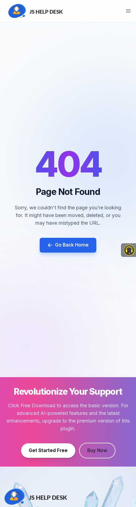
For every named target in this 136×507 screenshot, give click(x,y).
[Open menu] (128, 11)
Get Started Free (48, 450)
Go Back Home (68, 245)
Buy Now (97, 450)
